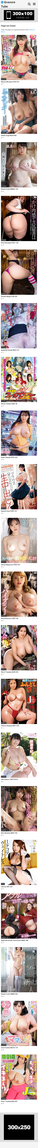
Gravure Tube (8, 4)
